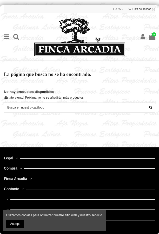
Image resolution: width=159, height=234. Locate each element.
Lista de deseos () (141, 9)
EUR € (118, 9)
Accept (15, 224)
